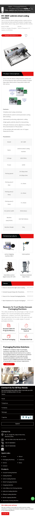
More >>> (9, 364)
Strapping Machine (8, 485)
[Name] (17, 394)
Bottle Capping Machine (9, 498)
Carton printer (26, 254)
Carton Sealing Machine (9, 479)
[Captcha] (10, 417)
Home (4, 457)
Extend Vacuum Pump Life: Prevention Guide (14, 292)
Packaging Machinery (8, 460)
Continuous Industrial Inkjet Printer (26, 276)
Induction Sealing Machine (10, 491)
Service (5, 463)
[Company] (17, 407)
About (21, 457)
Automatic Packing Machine (10, 501)
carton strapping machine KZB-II (9, 255)
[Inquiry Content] (17, 412)
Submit (17, 424)
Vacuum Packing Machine (10, 473)
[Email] (17, 398)
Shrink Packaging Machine (10, 482)
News (20, 463)
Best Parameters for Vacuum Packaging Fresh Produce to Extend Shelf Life (15, 301)
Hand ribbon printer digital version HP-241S (9, 276)
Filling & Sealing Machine (9, 494)
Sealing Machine (7, 476)
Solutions (21, 460)
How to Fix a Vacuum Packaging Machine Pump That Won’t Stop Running (14, 296)
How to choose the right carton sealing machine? (14, 288)
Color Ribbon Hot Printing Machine (12, 488)
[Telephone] (17, 403)
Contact (5, 466)
